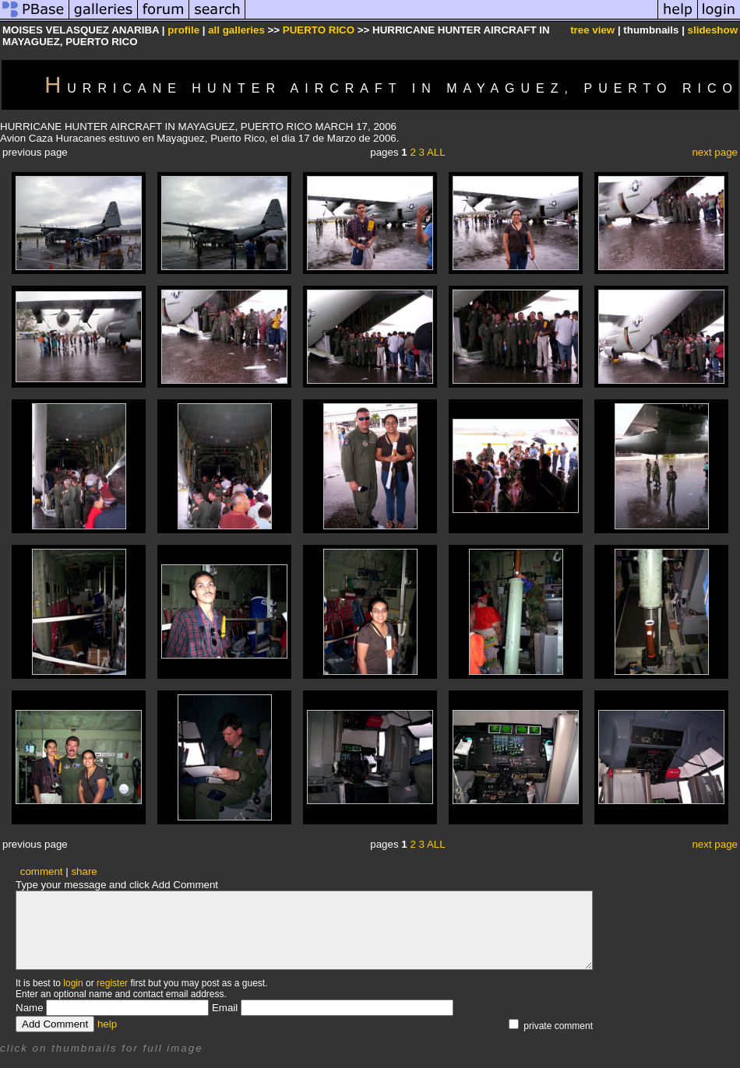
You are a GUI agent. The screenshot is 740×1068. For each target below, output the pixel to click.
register (112, 983)
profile (183, 30)
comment (41, 871)
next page (715, 152)
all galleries (236, 30)
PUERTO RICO (318, 30)
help (107, 1024)
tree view (592, 30)
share (84, 871)
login (73, 983)
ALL (436, 152)
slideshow (713, 30)
